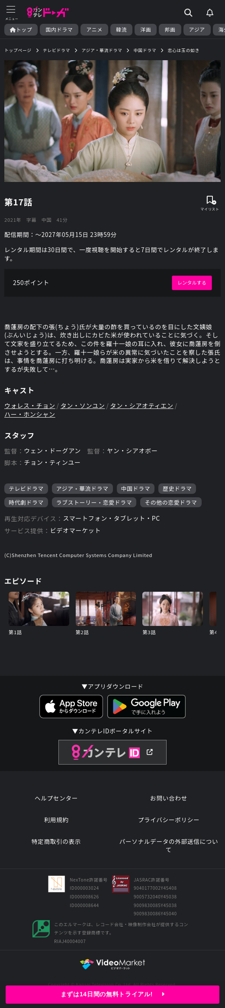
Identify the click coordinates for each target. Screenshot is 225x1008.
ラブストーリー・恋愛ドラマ (94, 502)
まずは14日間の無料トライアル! (112, 994)
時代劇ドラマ (26, 502)
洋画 (145, 29)
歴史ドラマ (177, 488)
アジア (197, 29)
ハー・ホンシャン (29, 414)
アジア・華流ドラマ (82, 488)
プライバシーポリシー (169, 820)
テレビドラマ (26, 488)
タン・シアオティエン (142, 406)
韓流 (121, 29)
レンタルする (191, 282)
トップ (21, 29)
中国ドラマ (135, 488)
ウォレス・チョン (29, 406)
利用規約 (56, 820)
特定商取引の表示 (56, 841)
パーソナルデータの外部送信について (169, 845)
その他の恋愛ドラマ (171, 502)
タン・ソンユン (83, 406)
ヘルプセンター (56, 798)
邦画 (169, 29)
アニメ (94, 29)
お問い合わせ (168, 798)
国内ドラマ (59, 29)
